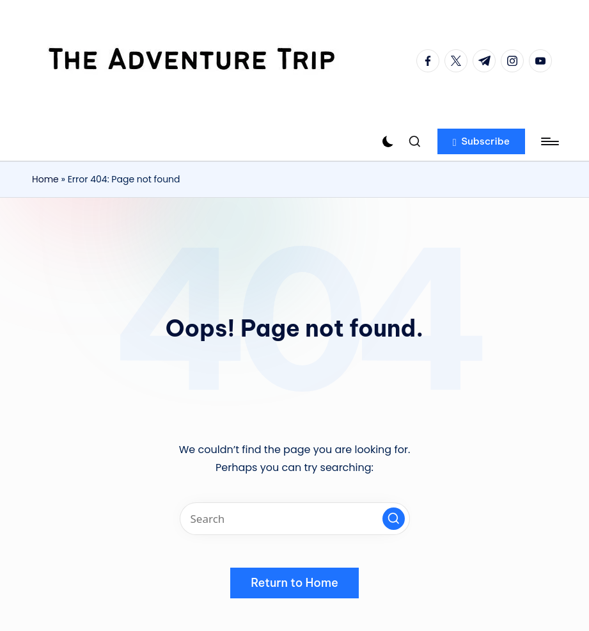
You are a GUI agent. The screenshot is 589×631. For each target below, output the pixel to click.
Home (45, 179)
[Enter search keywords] (295, 518)
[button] (481, 141)
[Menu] (549, 141)
